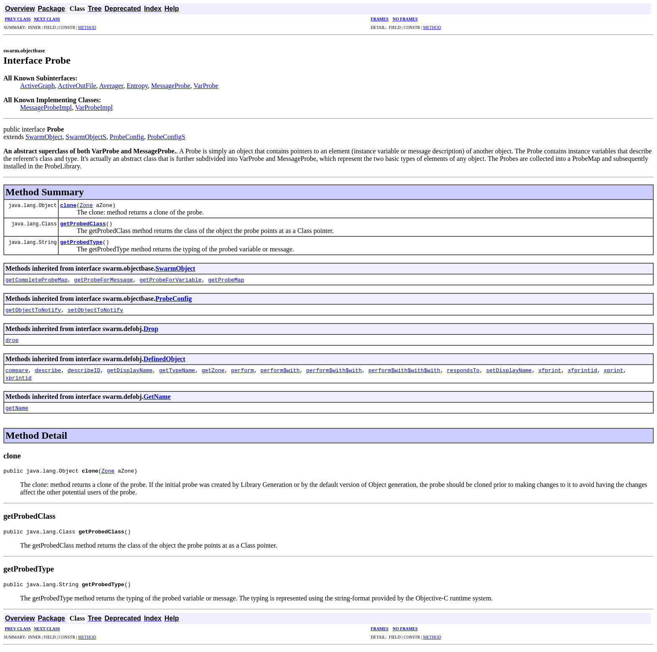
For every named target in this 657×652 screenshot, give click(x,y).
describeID (83, 370)
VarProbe (206, 85)
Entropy (137, 85)
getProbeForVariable (171, 279)
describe (48, 370)
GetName (157, 396)
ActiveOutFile (77, 85)
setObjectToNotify (95, 309)
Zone (86, 205)
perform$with (280, 370)
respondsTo (463, 370)
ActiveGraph (37, 85)
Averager (111, 85)
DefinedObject (164, 358)
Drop (150, 328)
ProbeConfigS (166, 136)
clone (68, 205)
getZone (213, 370)
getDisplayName (130, 370)
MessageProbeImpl (46, 107)
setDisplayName (509, 370)
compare (16, 370)
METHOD (87, 27)
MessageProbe (170, 85)
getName (16, 407)
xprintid (18, 377)
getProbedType (81, 242)
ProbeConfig (127, 136)
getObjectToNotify (33, 309)
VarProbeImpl (94, 107)
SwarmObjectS (86, 136)
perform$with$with (334, 370)
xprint (613, 370)
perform (242, 370)
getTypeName (177, 370)
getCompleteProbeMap (36, 279)
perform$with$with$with (404, 370)
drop (11, 340)
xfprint (549, 370)
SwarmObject (44, 136)
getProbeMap (226, 279)
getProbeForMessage (103, 279)
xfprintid (582, 370)
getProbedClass (83, 223)
